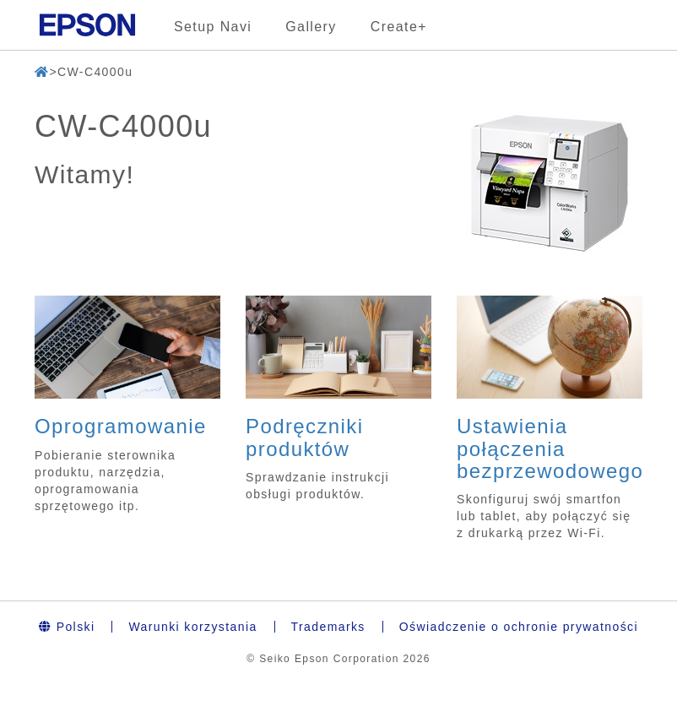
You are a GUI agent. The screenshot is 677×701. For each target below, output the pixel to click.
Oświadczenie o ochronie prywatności (518, 626)
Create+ (399, 26)
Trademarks (328, 626)
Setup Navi (213, 26)
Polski (67, 626)
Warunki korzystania (192, 626)
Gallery (310, 26)
